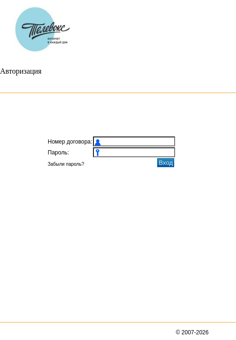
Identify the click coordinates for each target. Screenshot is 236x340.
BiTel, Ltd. (222, 332)
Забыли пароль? (66, 164)
